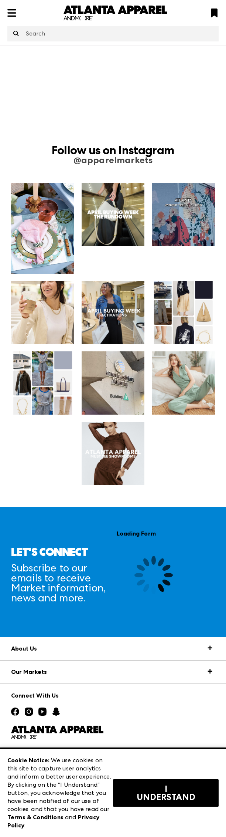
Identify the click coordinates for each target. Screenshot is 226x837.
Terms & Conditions (35, 817)
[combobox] (113, 33)
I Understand (166, 793)
